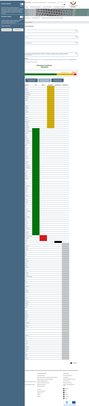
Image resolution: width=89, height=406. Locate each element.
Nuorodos (39, 388)
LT (60, 2)
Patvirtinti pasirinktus (6, 29)
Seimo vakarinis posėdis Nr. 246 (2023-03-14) (22, 43)
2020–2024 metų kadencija (18, 31)
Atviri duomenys (66, 380)
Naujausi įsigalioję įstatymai (42, 380)
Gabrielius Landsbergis (25, 167)
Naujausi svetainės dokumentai (43, 381)
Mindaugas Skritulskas (25, 211)
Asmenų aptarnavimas (67, 374)
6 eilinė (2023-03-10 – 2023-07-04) (19, 37)
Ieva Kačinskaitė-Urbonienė (26, 236)
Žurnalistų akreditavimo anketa (69, 378)
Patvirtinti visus (18, 29)
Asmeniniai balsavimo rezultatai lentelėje (44, 80)
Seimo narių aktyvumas (26, 17)
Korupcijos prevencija (41, 383)
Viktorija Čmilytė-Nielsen (25, 94)
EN (62, 2)
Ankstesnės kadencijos (35, 7)
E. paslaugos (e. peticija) (59, 7)
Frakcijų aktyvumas (36, 17)
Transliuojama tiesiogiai (25, 2)
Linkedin (66, 397)
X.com (66, 391)
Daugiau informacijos (6, 25)
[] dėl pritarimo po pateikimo (40, 54)
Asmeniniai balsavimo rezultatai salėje (31, 80)
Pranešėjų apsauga (40, 385)
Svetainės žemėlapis (41, 390)
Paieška (38, 393)
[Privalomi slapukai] (21, 4)
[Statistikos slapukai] (21, 17)
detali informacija (32, 62)
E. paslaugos (65, 376)
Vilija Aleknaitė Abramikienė (26, 131)
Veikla (26, 7)
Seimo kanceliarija (47, 7)
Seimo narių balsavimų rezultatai (25, 22)
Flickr (66, 389)
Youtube (66, 393)
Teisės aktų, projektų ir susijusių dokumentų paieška (47, 376)
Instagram (67, 395)
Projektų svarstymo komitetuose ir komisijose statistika (52, 17)
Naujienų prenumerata (67, 381)
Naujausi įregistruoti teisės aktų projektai (45, 378)
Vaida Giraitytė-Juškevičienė (26, 276)
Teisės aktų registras (51, 2)
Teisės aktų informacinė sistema (39, 2)
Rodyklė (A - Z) (40, 392)
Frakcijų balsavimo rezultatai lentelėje (57, 80)
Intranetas (39, 395)
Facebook (66, 387)
